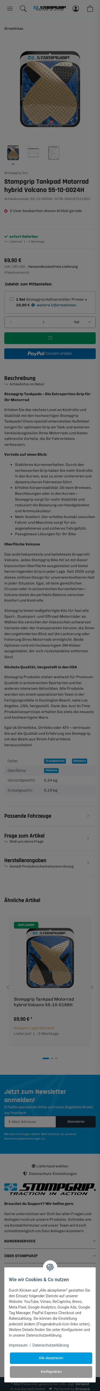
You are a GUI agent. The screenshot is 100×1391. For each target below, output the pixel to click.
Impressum (18, 1345)
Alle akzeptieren (51, 1358)
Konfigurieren (51, 1371)
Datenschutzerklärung (51, 1345)
